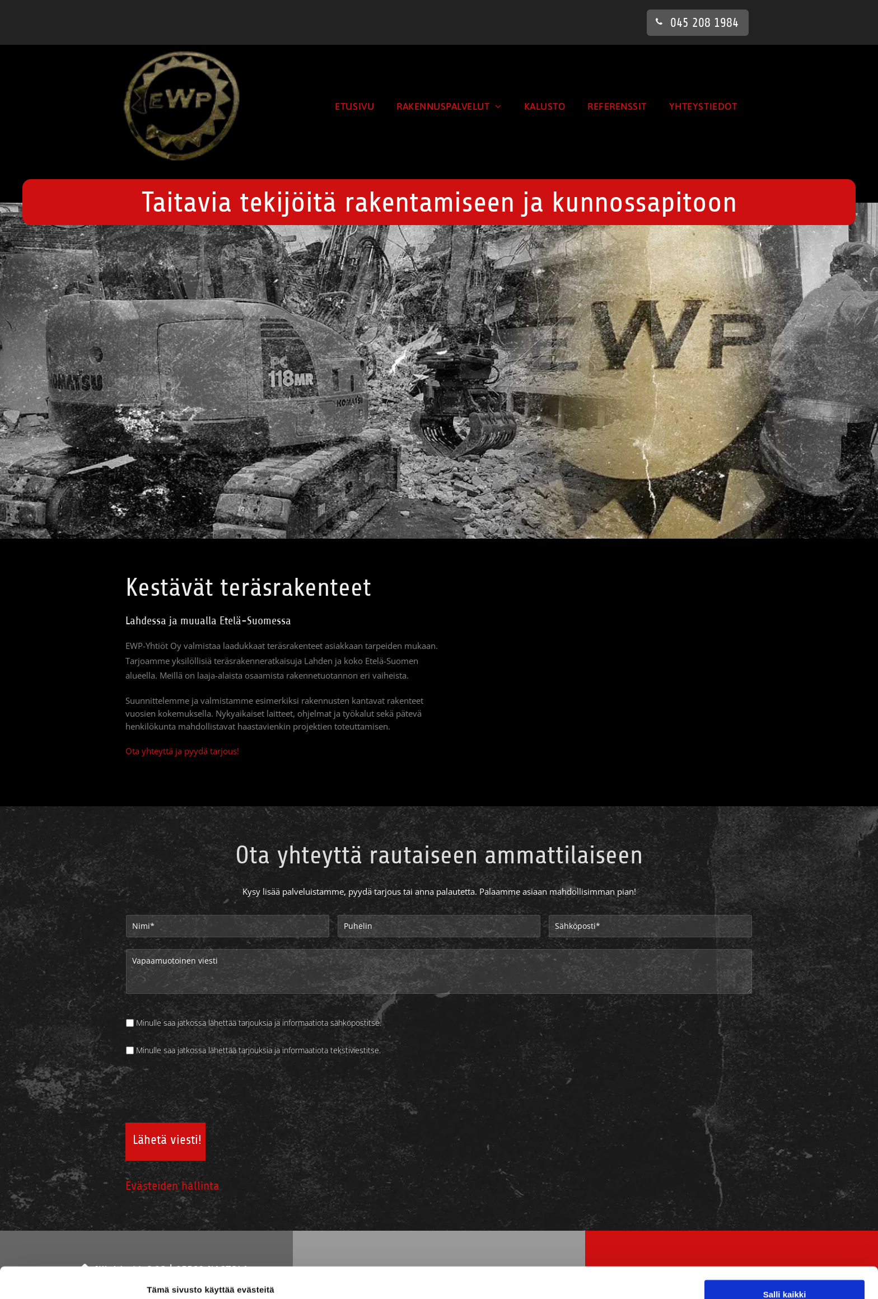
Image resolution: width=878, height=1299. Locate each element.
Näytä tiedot (599, 1277)
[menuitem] (354, 106)
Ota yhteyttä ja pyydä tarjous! (182, 751)
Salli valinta (785, 1193)
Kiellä (784, 1226)
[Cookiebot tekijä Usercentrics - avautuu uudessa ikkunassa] (73, 1277)
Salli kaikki (784, 1160)
